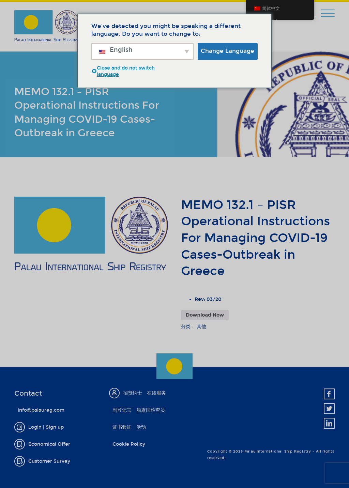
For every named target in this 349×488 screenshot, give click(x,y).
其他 (201, 327)
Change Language (227, 51)
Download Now (205, 315)
